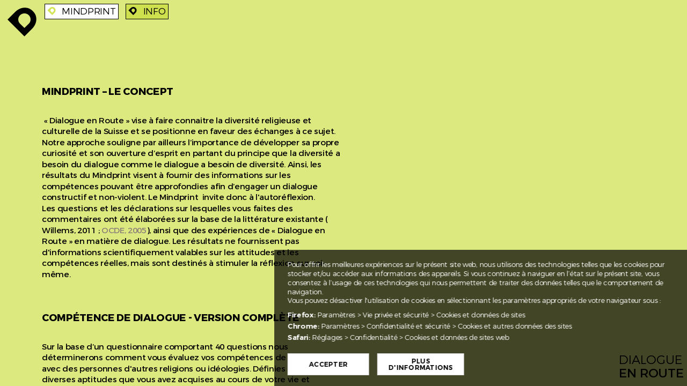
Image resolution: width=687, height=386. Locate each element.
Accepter (361, 364)
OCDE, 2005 (124, 230)
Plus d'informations (453, 364)
